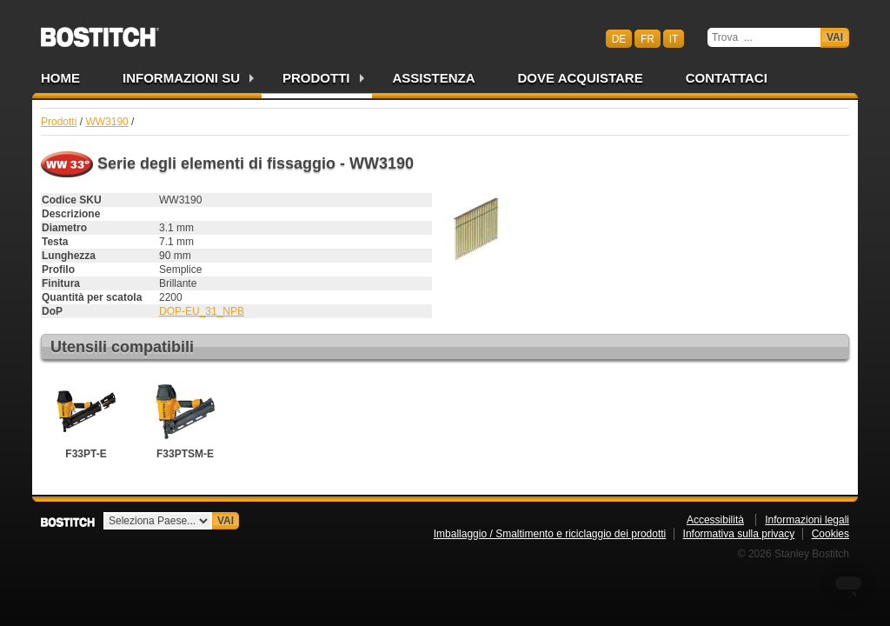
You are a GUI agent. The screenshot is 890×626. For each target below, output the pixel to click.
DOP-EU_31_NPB (201, 311)
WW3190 (106, 122)
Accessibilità (715, 520)
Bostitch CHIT (100, 31)
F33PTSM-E (185, 418)
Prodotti (316, 77)
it (674, 38)
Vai (835, 37)
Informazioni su (181, 77)
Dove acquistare (580, 77)
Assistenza (434, 77)
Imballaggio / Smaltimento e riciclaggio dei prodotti (550, 534)
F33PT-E (86, 418)
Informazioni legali (807, 520)
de (619, 38)
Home (60, 77)
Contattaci (726, 77)
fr (647, 38)
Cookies (830, 534)
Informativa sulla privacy (739, 534)
